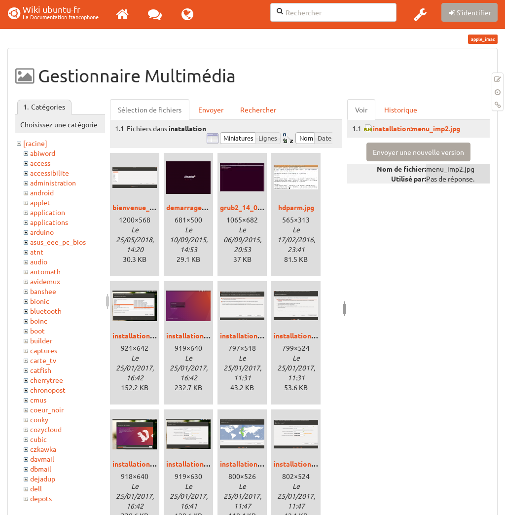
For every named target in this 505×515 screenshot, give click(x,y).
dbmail (40, 468)
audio (38, 261)
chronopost (48, 389)
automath (45, 271)
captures (43, 350)
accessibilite (49, 172)
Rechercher (258, 109)
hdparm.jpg (296, 207)
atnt (36, 251)
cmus (38, 399)
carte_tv (43, 360)
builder (41, 340)
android (42, 192)
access (40, 162)
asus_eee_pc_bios (58, 241)
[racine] (35, 143)
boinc (38, 320)
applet (40, 202)
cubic (38, 439)
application (47, 212)
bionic (39, 300)
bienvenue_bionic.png (147, 207)
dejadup (42, 478)
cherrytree (46, 379)
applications (49, 222)
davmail (42, 458)
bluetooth (46, 310)
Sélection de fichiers (149, 109)
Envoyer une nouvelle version (418, 151)
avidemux (45, 281)
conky (39, 419)
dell (36, 488)
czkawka (43, 448)
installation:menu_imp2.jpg (416, 128)
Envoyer (210, 109)
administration (53, 182)
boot (37, 330)
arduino (42, 231)
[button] (420, 14)
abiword (42, 152)
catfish (40, 370)
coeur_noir (47, 409)
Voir (361, 109)
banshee (43, 291)
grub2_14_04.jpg (246, 207)
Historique (400, 109)
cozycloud (46, 429)
